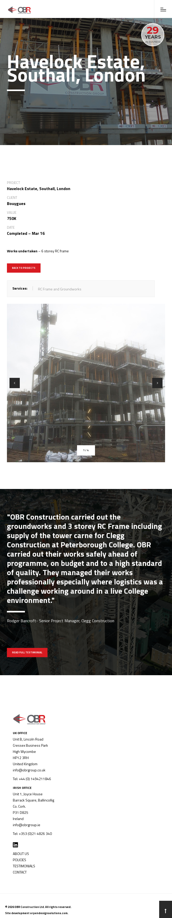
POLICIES (19, 859)
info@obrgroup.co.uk (29, 770)
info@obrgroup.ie (26, 824)
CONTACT (20, 872)
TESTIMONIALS (24, 866)
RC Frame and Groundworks (59, 289)
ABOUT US (21, 853)
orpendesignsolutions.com (49, 913)
